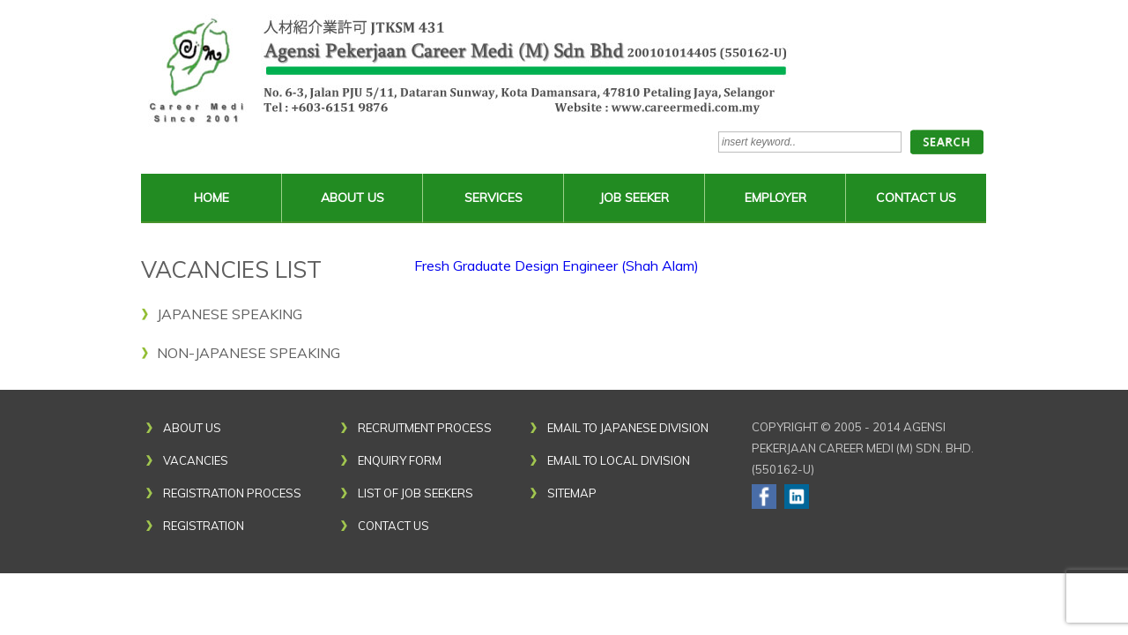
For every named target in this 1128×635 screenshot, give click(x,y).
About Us (352, 197)
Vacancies (195, 460)
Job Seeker (634, 197)
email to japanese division (628, 428)
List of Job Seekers (415, 493)
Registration (203, 526)
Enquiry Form (400, 460)
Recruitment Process (425, 428)
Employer (775, 197)
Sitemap (572, 493)
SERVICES (493, 197)
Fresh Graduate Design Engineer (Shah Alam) (556, 265)
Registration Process (232, 493)
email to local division (618, 460)
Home (211, 197)
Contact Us (916, 197)
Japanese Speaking (229, 314)
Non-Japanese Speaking (248, 353)
